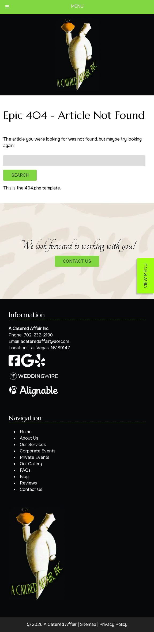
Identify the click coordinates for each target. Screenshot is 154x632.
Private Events (34, 457)
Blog (24, 476)
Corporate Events (37, 451)
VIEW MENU (145, 275)
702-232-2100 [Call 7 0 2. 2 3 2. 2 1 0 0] (38, 335)
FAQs (25, 470)
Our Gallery (31, 464)
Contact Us (31, 489)
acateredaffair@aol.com (45, 341)
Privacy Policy (113, 624)
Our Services (33, 444)
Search (20, 175)
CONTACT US (77, 261)
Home (26, 432)
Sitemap (88, 624)
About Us (29, 438)
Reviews (28, 483)
